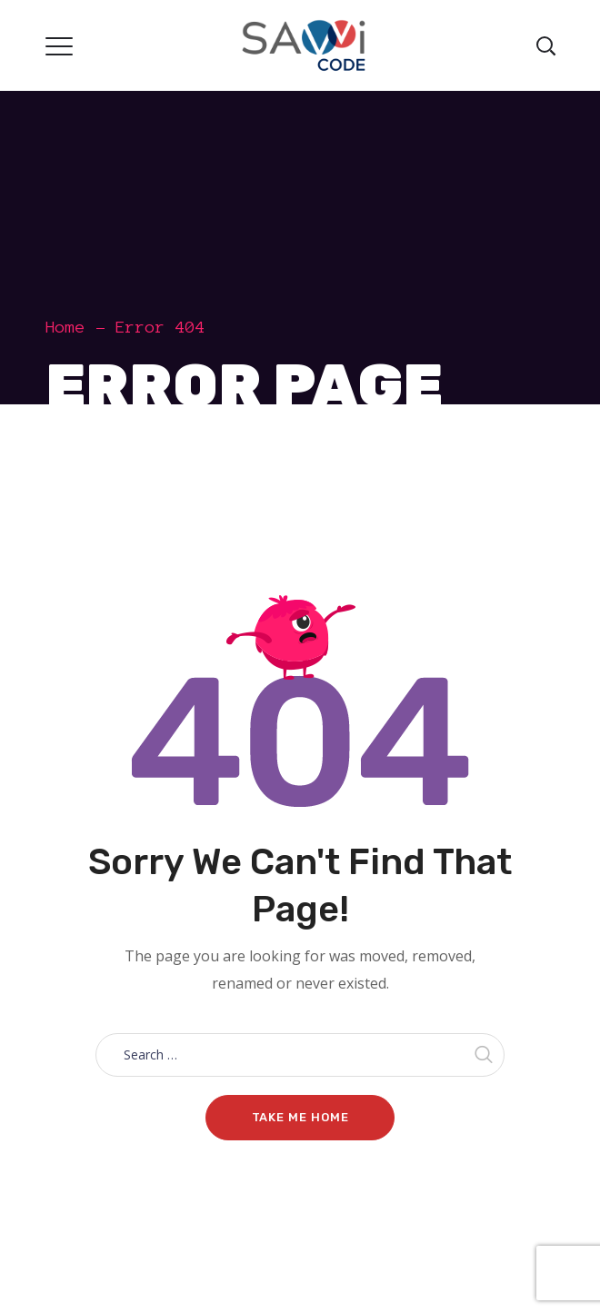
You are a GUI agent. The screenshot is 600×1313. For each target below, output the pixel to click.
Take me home (300, 1117)
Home (65, 327)
